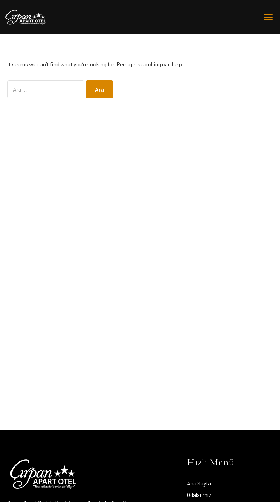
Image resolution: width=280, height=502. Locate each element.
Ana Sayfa (199, 483)
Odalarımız (199, 494)
